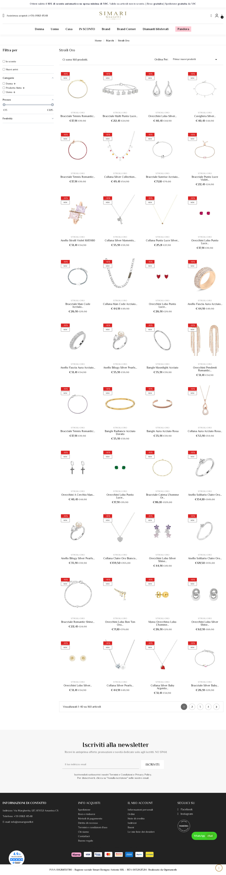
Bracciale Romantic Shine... (77, 622)
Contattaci (84, 836)
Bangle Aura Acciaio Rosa (163, 431)
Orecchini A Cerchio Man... (77, 494)
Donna (39, 29)
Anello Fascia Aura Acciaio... (205, 304)
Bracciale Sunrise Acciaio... (162, 177)
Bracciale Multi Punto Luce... (120, 116)
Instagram (185, 813)
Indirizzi (132, 822)
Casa (69, 29)
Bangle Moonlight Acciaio (162, 367)
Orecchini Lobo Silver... (162, 116)
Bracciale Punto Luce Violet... (205, 178)
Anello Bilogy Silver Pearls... (120, 367)
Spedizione (84, 809)
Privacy (116, 847)
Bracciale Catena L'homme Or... (162, 496)
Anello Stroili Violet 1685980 (78, 240)
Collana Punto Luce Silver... (162, 240)
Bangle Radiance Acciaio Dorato (120, 433)
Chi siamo (83, 831)
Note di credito (136, 818)
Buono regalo (85, 840)
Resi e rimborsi (86, 813)
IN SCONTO (87, 29)
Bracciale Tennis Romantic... (77, 116)
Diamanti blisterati (156, 29)
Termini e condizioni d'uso (92, 827)
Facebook (185, 809)
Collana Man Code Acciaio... (120, 304)
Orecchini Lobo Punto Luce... (204, 242)
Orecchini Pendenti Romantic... (205, 369)
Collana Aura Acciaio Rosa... (205, 431)
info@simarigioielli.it (22, 821)
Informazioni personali (140, 809)
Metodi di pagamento (90, 818)
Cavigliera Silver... (205, 116)
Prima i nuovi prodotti (195, 59)
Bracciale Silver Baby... (205, 685)
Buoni (131, 827)
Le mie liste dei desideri (141, 831)
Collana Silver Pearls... (120, 685)
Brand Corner (126, 29)
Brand (106, 29)
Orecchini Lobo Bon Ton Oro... (120, 623)
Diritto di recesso (88, 822)
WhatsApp (204, 836)
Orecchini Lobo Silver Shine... (162, 560)
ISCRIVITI (152, 764)
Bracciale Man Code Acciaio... (77, 305)
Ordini (131, 813)
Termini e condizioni (129, 847)
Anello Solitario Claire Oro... (205, 494)
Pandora (183, 29)
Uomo (55, 29)
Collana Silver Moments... (120, 240)
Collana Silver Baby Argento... (162, 687)
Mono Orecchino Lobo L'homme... (162, 623)
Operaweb (170, 869)
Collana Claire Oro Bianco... (120, 558)
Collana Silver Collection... (120, 177)
